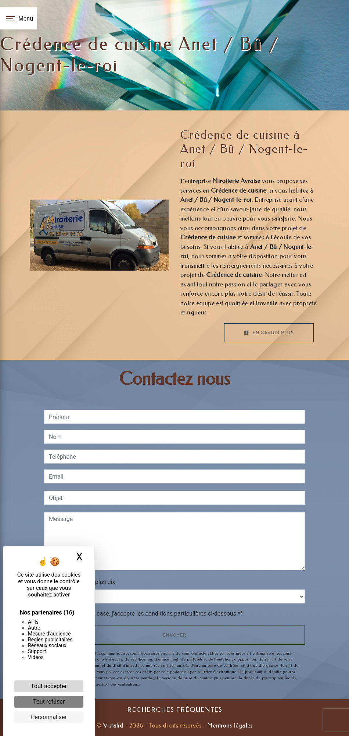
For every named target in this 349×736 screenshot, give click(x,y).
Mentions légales (229, 725)
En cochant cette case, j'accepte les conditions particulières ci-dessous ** (147, 613)
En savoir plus (269, 332)
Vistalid (113, 725)
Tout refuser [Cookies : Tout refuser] (49, 701)
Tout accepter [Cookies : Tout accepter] (49, 686)
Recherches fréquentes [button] (174, 710)
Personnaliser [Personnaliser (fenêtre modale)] (49, 717)
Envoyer (174, 635)
